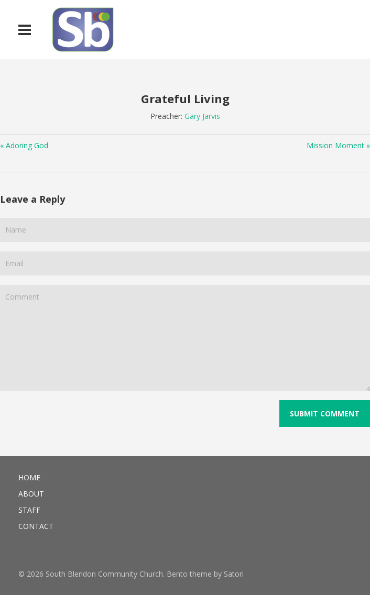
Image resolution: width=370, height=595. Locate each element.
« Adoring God (24, 145)
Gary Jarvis (202, 116)
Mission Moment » (338, 145)
